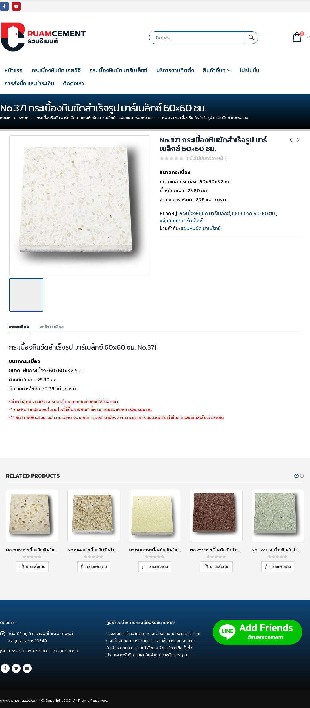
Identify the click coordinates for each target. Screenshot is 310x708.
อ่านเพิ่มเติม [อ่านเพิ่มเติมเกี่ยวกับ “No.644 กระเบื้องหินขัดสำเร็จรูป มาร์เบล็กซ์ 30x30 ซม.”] (97, 565)
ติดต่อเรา (73, 83)
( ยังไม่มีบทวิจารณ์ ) (206, 158)
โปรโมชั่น (249, 70)
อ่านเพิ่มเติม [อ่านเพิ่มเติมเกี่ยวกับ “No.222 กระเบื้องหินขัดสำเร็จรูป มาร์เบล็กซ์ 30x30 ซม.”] (281, 565)
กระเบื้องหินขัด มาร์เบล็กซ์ (118, 70)
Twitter (16, 666)
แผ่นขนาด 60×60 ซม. (254, 213)
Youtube (27, 666)
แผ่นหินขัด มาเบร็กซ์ (201, 228)
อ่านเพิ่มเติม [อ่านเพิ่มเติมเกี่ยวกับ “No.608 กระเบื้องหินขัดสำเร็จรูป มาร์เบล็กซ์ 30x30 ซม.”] (158, 565)
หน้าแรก (13, 70)
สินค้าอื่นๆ (214, 70)
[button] (296, 474)
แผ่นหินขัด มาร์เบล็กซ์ (181, 220)
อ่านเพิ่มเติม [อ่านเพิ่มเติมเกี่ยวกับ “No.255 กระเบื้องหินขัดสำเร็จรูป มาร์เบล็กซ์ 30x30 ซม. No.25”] (219, 565)
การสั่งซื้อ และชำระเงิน (29, 83)
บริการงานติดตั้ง (175, 70)
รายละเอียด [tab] (19, 325)
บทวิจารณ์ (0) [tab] (51, 325)
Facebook (5, 666)
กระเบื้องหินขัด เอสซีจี (56, 70)
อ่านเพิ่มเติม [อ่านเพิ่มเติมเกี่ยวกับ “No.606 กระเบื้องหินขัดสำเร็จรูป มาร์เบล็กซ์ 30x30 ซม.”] (35, 565)
